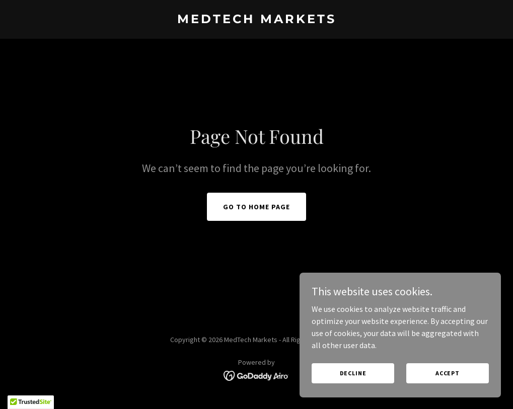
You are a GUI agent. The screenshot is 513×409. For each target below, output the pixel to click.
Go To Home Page (256, 206)
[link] (256, 20)
